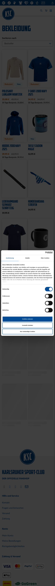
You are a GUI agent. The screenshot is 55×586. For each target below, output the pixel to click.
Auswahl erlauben (27, 325)
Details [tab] (27, 258)
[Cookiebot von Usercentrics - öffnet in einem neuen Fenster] (41, 252)
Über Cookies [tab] (45, 258)
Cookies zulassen (27, 319)
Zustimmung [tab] (10, 258)
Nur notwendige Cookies (27, 331)
